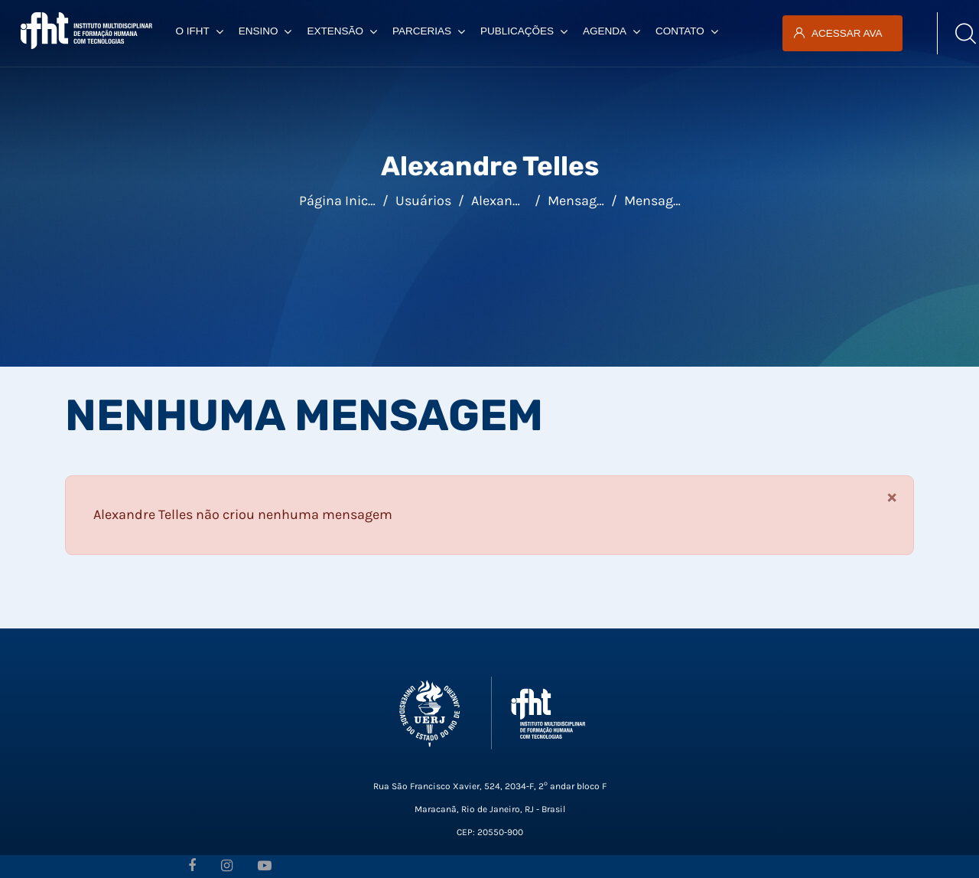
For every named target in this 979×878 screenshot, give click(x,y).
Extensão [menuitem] (342, 31)
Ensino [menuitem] (265, 31)
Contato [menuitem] (686, 31)
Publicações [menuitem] (524, 31)
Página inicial (341, 200)
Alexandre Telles (521, 200)
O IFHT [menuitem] (199, 31)
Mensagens (659, 200)
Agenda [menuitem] (611, 31)
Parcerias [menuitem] (428, 31)
